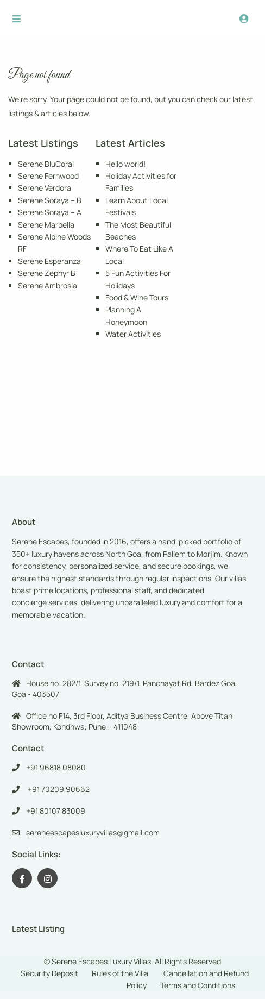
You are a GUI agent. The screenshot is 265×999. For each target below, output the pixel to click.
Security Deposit (49, 973)
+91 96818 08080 (56, 767)
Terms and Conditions (197, 985)
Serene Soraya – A (49, 212)
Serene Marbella (46, 224)
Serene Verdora (44, 188)
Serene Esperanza (49, 261)
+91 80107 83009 (55, 811)
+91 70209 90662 (58, 789)
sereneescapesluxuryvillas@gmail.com (93, 832)
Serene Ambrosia (47, 285)
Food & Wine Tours (136, 297)
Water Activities (133, 334)
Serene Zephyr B (46, 273)
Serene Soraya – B (49, 200)
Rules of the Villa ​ (121, 973)
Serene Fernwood (48, 176)
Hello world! (125, 164)
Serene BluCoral (46, 164)
